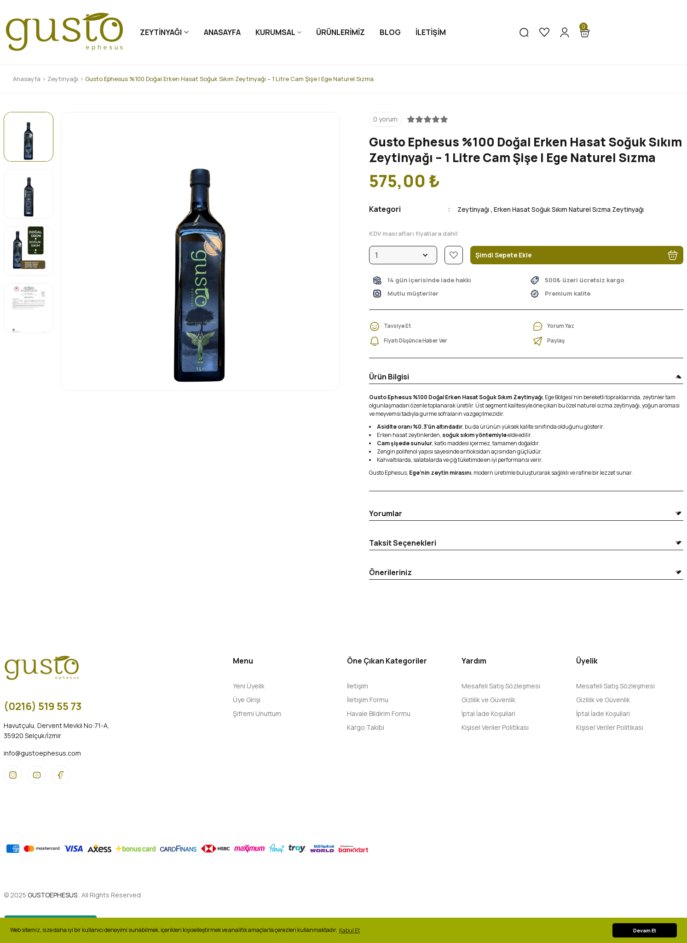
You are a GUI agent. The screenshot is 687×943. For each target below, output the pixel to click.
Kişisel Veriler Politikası (495, 727)
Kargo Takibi (365, 727)
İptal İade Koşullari (488, 713)
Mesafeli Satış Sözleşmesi (501, 685)
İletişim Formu (367, 699)
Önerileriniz (390, 572)
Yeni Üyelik (249, 685)
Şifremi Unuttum (257, 713)
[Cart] (584, 32)
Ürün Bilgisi (389, 377)
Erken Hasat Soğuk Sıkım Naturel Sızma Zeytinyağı (587, 209)
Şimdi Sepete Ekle (577, 255)
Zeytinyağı (476, 209)
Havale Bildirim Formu (378, 713)
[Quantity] (403, 255)
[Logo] (64, 32)
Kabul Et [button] (349, 930)
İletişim (357, 685)
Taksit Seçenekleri (402, 543)
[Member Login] (564, 32)
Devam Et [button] (644, 930)
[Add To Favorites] (454, 255)
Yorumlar (385, 513)
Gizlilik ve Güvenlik (488, 699)
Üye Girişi (246, 699)
